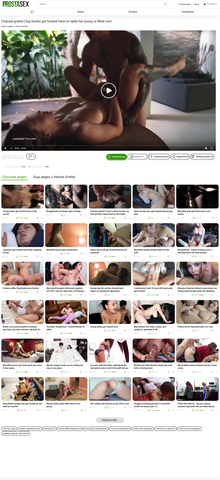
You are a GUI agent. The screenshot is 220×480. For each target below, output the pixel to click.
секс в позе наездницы (189, 429)
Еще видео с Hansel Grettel (54, 177)
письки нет (50, 429)
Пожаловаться (161, 156)
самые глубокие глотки (30, 429)
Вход (197, 4)
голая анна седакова (142, 429)
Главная (32, 12)
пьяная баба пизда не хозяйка (72, 429)
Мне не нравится (9, 157)
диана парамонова (98, 429)
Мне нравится (4, 157)
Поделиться (182, 156)
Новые (80, 12)
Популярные (188, 12)
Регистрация (184, 4)
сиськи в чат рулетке (165, 429)
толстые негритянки (120, 429)
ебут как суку (9, 429)
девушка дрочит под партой (15, 433)
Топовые (132, 12)
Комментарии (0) (204, 156)
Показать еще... (110, 420)
